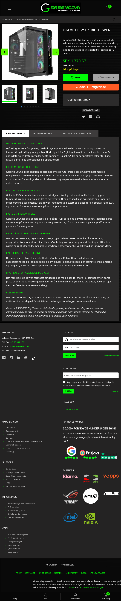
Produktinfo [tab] (14, 133)
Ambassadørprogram (18, 534)
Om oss (9, 438)
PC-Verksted (13, 507)
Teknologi (10, 452)
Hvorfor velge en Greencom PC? (22, 503)
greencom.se (14, 545)
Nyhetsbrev (72, 573)
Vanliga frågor (97, 573)
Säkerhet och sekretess (51, 573)
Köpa (76, 77)
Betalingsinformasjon (18, 514)
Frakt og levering (13, 479)
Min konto (10, 427)
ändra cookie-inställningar (91, 587)
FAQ (8, 483)
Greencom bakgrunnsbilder (18, 448)
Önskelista (106, 77)
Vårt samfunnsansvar (15, 486)
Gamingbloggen (13, 445)
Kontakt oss (11, 469)
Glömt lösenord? (111, 356)
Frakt (19, 573)
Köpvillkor (30, 573)
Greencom (72, 409)
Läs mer (115, 391)
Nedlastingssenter (16, 517)
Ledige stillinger (15, 541)
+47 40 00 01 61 (17, 342)
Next (55, 52)
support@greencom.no (19, 346)
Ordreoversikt (12, 431)
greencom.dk (14, 548)
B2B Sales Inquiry (16, 538)
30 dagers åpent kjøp (15, 472)
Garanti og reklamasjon (16, 476)
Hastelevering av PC (17, 510)
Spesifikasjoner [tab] (42, 133)
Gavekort (10, 434)
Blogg (83, 573)
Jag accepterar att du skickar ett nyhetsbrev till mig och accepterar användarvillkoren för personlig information (88, 384)
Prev (4, 52)
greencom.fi (13, 552)
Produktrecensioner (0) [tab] (77, 133)
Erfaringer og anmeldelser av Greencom (24, 441)
